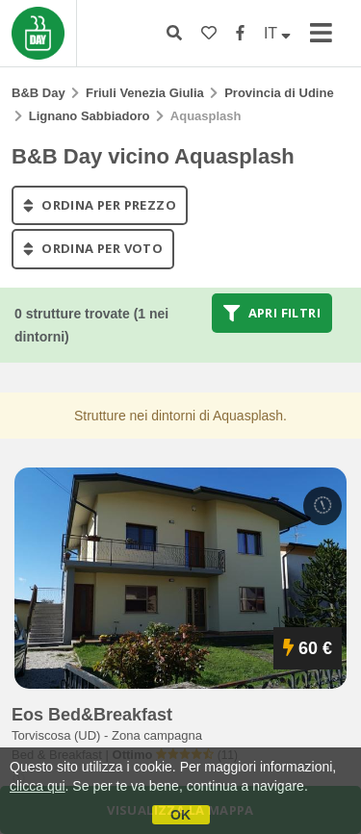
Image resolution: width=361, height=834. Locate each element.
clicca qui (37, 786)
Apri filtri (272, 312)
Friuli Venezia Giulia (145, 93)
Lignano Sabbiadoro (89, 116)
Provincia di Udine (278, 93)
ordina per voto (93, 249)
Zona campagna (157, 735)
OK (180, 814)
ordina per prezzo (99, 205)
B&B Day (38, 93)
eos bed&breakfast (92, 714)
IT (277, 33)
